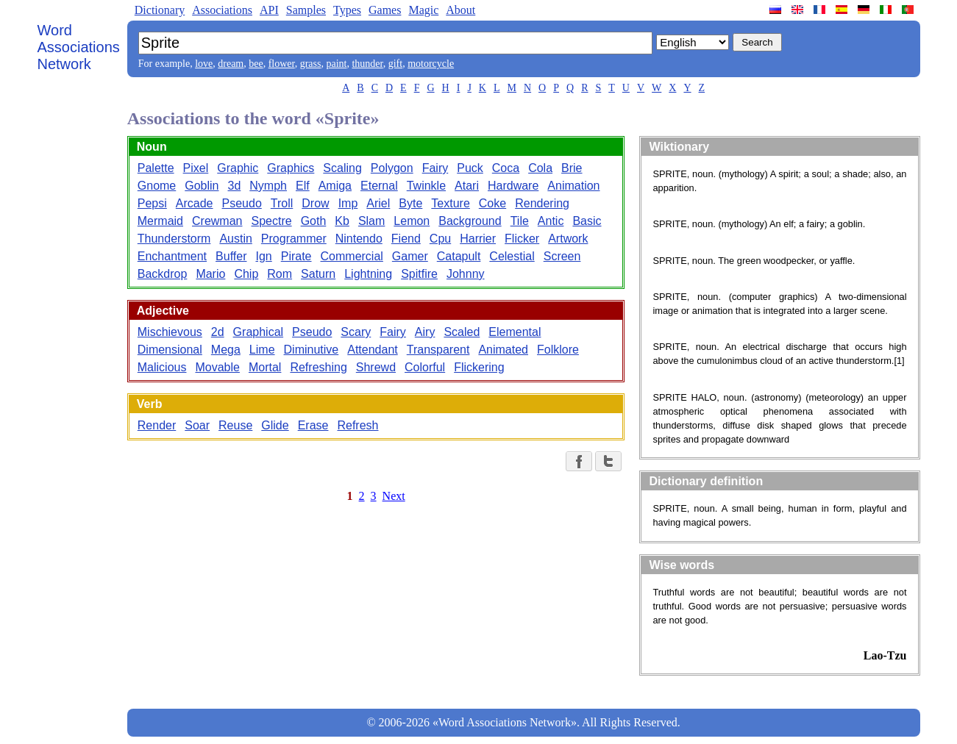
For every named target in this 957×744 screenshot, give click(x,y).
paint (336, 63)
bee (256, 63)
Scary (356, 332)
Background (469, 221)
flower (281, 63)
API (269, 10)
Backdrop (163, 274)
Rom (279, 274)
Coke (492, 203)
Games (385, 10)
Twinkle (426, 185)
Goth (314, 221)
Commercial (352, 256)
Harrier (478, 238)
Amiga (335, 185)
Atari (467, 185)
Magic (423, 10)
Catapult (459, 256)
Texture (450, 203)
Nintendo (359, 238)
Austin (235, 238)
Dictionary (160, 10)
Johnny (466, 274)
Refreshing (318, 367)
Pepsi (152, 203)
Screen (562, 256)
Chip (246, 274)
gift (395, 63)
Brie (571, 168)
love (204, 63)
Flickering (479, 367)
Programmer (294, 238)
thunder (367, 63)
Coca (505, 168)
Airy (425, 332)
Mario (210, 274)
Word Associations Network (79, 47)
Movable (217, 367)
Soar (197, 425)
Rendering (542, 203)
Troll (282, 203)
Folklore (558, 349)
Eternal (379, 185)
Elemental (514, 332)
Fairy (435, 168)
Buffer (231, 256)
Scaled (462, 332)
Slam (371, 221)
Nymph (268, 185)
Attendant (372, 349)
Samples (306, 10)
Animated (503, 349)
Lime (262, 349)
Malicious (162, 367)
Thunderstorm (174, 238)
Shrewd (376, 367)
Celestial (511, 256)
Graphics (290, 168)
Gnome (157, 185)
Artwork (568, 238)
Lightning (368, 274)
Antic (551, 221)
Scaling (342, 168)
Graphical (258, 332)
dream (230, 63)
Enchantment (172, 256)
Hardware (513, 185)
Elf (303, 185)
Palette (156, 168)
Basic (586, 221)
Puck (470, 168)
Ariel (378, 203)
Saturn (318, 274)
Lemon (412, 221)
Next (394, 496)
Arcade (194, 203)
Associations (222, 10)
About (460, 10)
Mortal (265, 367)
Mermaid (160, 221)
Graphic (237, 168)
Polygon (392, 168)
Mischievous (170, 332)
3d (234, 185)
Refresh (357, 425)
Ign (263, 256)
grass (310, 63)
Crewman (217, 221)
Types (347, 10)
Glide (274, 425)
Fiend (406, 238)
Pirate (296, 256)
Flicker (522, 238)
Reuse (235, 425)
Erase (313, 425)
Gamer (410, 256)
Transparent (438, 349)
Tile (519, 221)
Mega (226, 349)
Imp (348, 203)
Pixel (196, 168)
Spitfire (419, 274)
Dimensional (170, 349)
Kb (342, 221)
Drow (315, 203)
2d (217, 332)
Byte (410, 203)
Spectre (271, 221)
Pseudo (242, 203)
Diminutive (311, 349)
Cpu (440, 238)
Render (157, 425)
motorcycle (431, 63)
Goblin (201, 185)
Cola (540, 168)
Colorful (425, 367)
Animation (573, 185)
